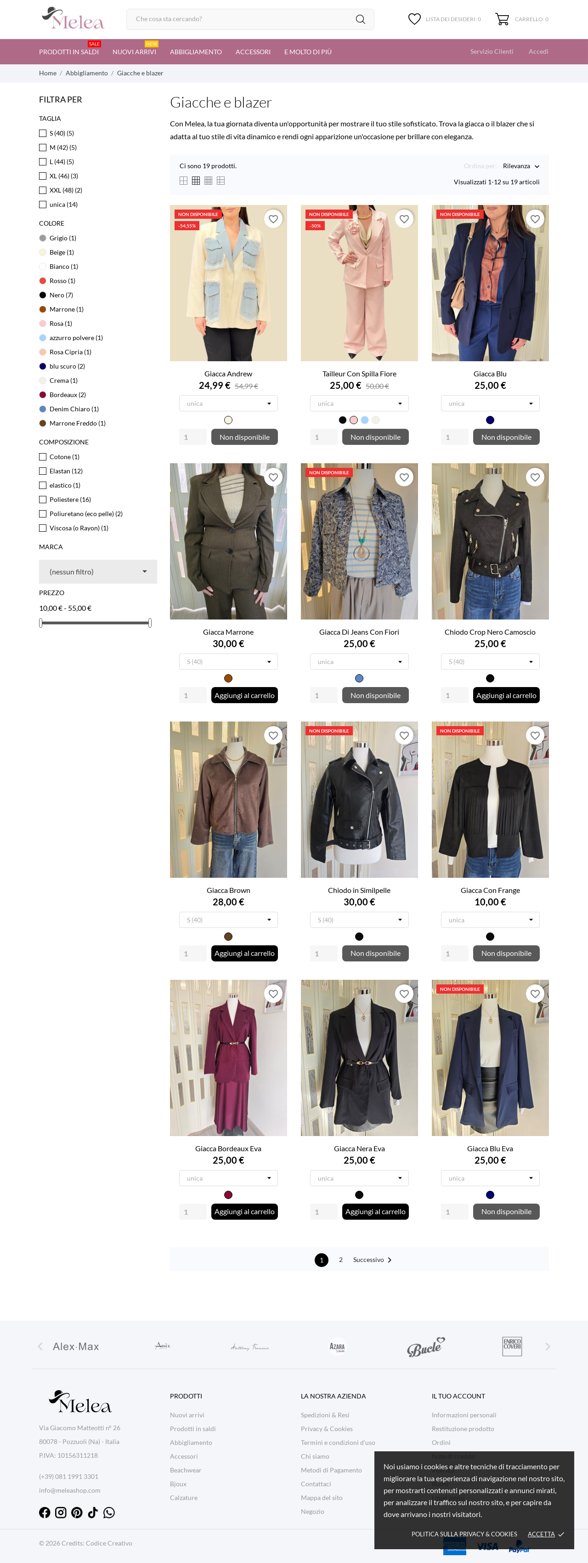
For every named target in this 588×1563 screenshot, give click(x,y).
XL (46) (64, 176)
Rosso (62, 280)
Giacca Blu (490, 373)
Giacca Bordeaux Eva (228, 1148)
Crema (64, 380)
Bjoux (178, 1484)
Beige (62, 252)
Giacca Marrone (228, 631)
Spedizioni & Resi (325, 1415)
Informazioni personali (464, 1415)
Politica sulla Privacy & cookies (464, 1534)
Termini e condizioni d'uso (338, 1442)
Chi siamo (315, 1456)
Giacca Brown (228, 890)
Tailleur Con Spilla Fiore (359, 373)
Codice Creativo (109, 1543)
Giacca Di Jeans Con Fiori (359, 631)
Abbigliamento (196, 52)
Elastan (66, 471)
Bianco (64, 266)
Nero (61, 295)
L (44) (62, 161)
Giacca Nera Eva (359, 1148)
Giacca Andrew (228, 373)
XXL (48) (66, 190)
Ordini (441, 1442)
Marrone (67, 309)
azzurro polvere (76, 337)
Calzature (184, 1497)
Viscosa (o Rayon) (79, 528)
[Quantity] (193, 437)
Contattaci (316, 1484)
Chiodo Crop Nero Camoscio (490, 631)
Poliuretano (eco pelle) (86, 513)
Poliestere (70, 499)
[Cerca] (250, 19)
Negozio (312, 1511)
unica (64, 204)
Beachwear (186, 1470)
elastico (65, 485)
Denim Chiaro (74, 409)
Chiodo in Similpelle (359, 890)
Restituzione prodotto (463, 1428)
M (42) (63, 147)
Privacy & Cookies (327, 1428)
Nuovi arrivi (135, 48)
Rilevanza (516, 166)
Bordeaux (68, 394)
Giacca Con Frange (490, 890)
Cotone (64, 456)
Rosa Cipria (70, 352)
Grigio (63, 238)
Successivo (374, 1260)
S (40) (62, 133)
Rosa (61, 323)
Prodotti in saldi (70, 48)
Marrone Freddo (78, 423)
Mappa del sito (322, 1497)
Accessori (253, 52)
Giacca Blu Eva (490, 1148)
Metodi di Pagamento (331, 1470)
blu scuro (67, 366)
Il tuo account (458, 1396)
